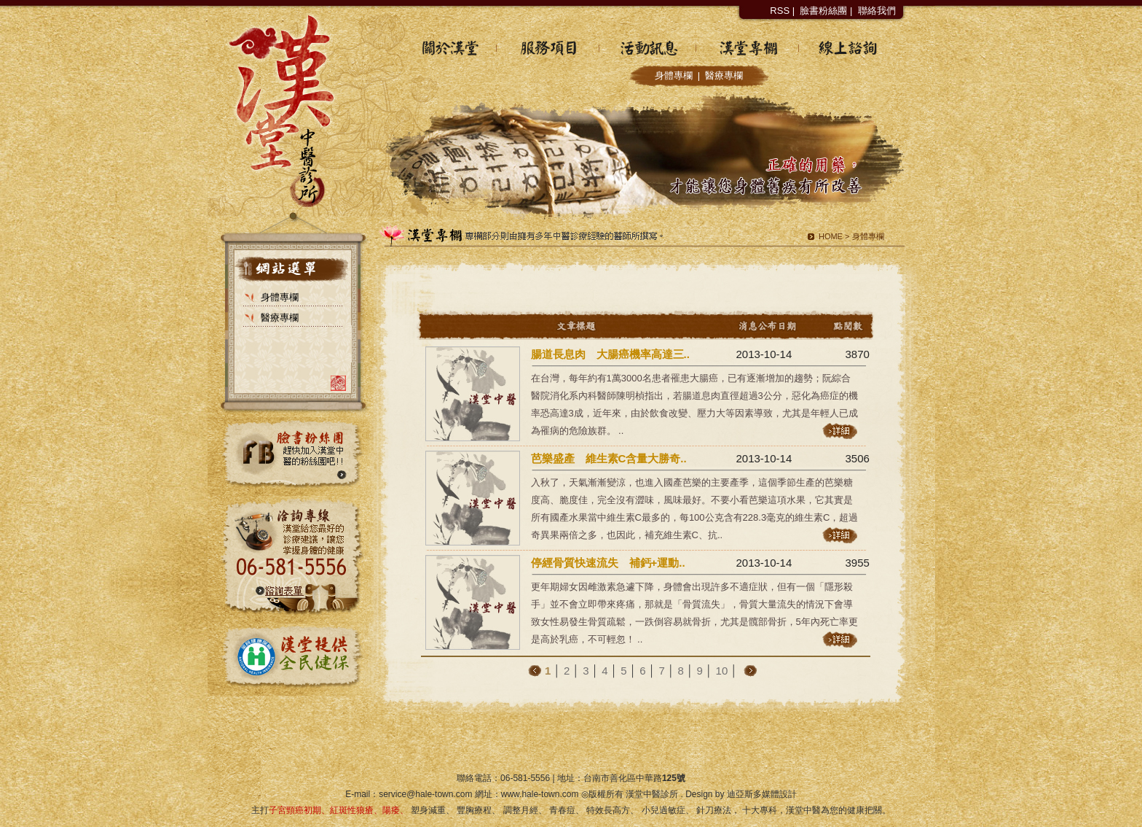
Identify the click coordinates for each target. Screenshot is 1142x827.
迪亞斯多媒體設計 (762, 794)
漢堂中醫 (803, 810)
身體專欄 (674, 75)
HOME (831, 236)
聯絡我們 (877, 10)
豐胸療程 (474, 810)
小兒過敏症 (663, 810)
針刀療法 (713, 810)
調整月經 (520, 810)
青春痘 (562, 810)
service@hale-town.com (425, 794)
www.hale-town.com (540, 794)
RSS (779, 10)
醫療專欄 (724, 75)
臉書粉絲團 (823, 10)
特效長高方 (608, 810)
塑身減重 (428, 810)
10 (722, 670)
